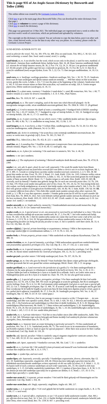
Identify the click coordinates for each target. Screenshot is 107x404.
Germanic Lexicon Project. (52, 14)
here (15, 19)
